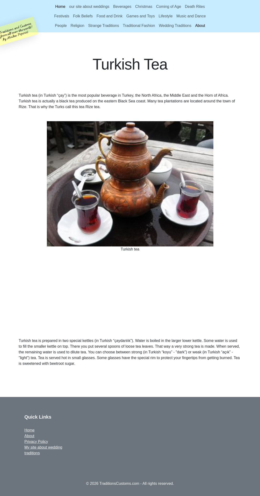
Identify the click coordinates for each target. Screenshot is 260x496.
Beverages (122, 7)
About (200, 26)
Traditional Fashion (139, 26)
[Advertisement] (132, 297)
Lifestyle (166, 16)
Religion (77, 26)
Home (60, 7)
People (61, 26)
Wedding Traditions (175, 26)
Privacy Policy (36, 442)
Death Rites (195, 7)
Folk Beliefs (83, 16)
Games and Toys (140, 16)
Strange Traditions (103, 26)
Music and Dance (191, 16)
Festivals (61, 16)
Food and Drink (110, 16)
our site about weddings (89, 7)
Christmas (143, 7)
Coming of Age (168, 7)
